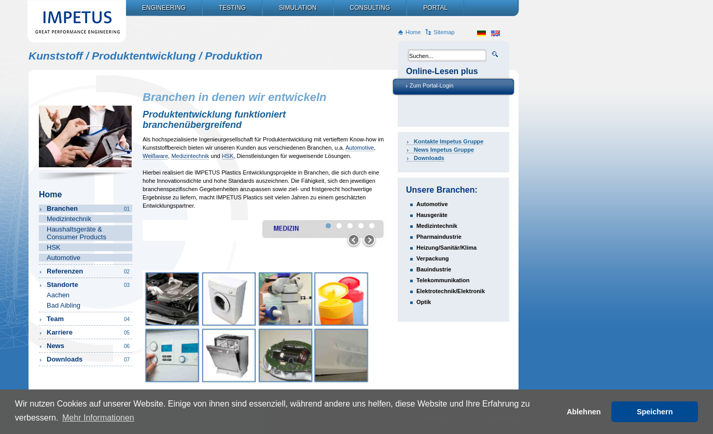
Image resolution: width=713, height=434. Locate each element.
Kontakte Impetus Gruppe (448, 141)
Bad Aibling (63, 305)
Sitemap (444, 32)
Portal (435, 7)
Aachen (58, 295)
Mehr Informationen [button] (98, 417)
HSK (228, 156)
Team (89, 319)
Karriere (89, 332)
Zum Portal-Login (431, 85)
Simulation (297, 7)
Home (413, 32)
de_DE (481, 33)
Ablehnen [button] (584, 412)
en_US (495, 33)
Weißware (155, 156)
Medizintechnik (190, 156)
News (89, 346)
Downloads (429, 158)
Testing (232, 7)
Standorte (89, 284)
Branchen (89, 208)
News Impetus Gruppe (444, 150)
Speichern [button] (655, 412)
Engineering (164, 7)
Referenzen (89, 271)
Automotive (359, 147)
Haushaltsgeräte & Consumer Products (76, 233)
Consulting (370, 7)
